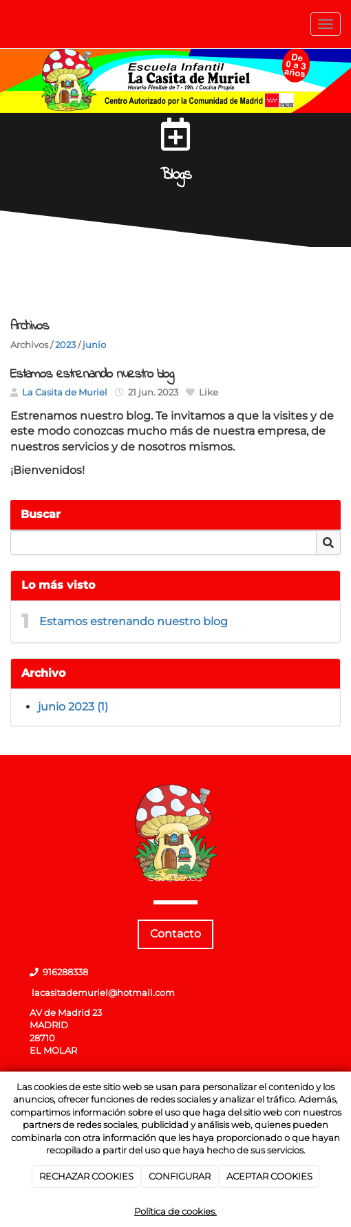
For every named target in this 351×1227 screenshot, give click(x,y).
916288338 (65, 972)
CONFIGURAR (180, 1176)
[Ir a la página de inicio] (7, 24)
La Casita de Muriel (64, 392)
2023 (65, 345)
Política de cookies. (175, 1211)
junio (94, 345)
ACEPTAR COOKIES (269, 1176)
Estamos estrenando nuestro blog (133, 621)
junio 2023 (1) (73, 706)
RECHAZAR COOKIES (86, 1176)
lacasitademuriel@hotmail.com (103, 993)
